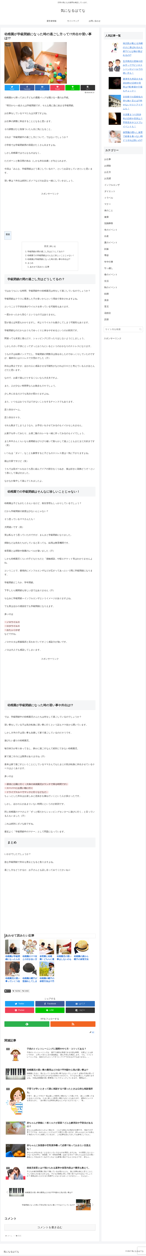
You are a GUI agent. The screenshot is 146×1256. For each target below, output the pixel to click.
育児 (7, 991)
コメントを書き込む (49, 1228)
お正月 (107, 172)
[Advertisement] (49, 213)
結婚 (106, 294)
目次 (46, 246)
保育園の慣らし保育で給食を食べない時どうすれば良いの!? (133, 136)
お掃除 (107, 166)
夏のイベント (110, 242)
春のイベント (110, 274)
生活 (106, 281)
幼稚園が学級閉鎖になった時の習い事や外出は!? (48, 259)
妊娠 (106, 249)
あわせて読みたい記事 (39, 267)
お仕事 (107, 159)
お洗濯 (107, 178)
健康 (106, 217)
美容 (106, 300)
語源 (106, 319)
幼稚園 (26, 991)
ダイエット (109, 191)
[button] (88, 87)
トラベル (108, 198)
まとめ (30, 263)
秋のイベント (110, 287)
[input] (123, 329)
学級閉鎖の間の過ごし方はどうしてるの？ (46, 252)
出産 (106, 236)
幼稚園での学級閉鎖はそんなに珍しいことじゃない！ (50, 256)
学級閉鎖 (16, 991)
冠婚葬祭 (108, 223)
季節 (106, 255)
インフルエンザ (112, 185)
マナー (107, 204)
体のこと (108, 210)
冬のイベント (110, 230)
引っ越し (108, 268)
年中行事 (108, 262)
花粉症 (107, 313)
